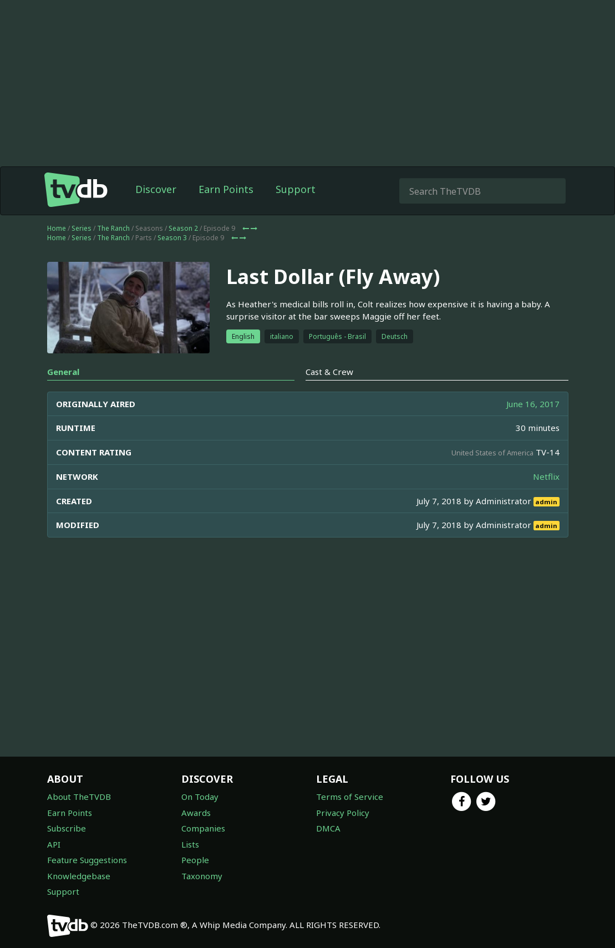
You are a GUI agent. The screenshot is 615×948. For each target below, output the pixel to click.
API (53, 844)
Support (296, 189)
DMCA (328, 828)
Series (82, 228)
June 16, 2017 (533, 403)
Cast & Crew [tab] (329, 371)
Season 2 (183, 228)
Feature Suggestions (87, 859)
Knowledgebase (78, 875)
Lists (190, 844)
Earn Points (226, 189)
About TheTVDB (79, 796)
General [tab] (63, 371)
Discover (155, 189)
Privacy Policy (342, 812)
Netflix (546, 476)
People (195, 859)
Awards (196, 812)
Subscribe (66, 828)
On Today (199, 796)
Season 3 (172, 237)
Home (56, 228)
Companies (203, 828)
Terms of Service (349, 796)
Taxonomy (201, 875)
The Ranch (113, 228)
